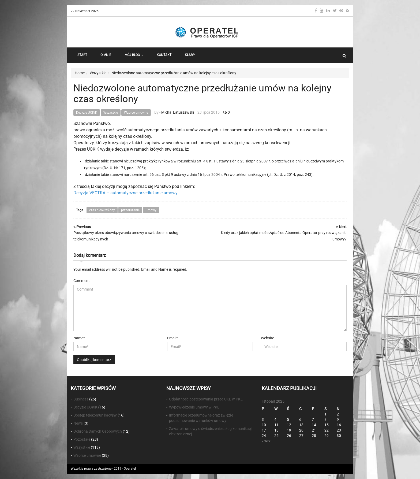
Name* (79, 338)
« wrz (266, 441)
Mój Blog (134, 55)
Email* (172, 338)
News (78, 423)
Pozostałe (81, 439)
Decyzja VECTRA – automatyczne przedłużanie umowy (125, 192)
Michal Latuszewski (177, 112)
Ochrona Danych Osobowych (97, 431)
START (82, 55)
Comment (81, 281)
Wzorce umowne (136, 112)
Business (80, 399)
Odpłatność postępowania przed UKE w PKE (206, 399)
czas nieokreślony (102, 210)
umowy (151, 210)
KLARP (190, 55)
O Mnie (105, 55)
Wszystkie (110, 112)
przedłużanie (130, 210)
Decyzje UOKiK (86, 112)
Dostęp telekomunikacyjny (95, 415)
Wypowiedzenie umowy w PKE (194, 407)
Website (267, 338)
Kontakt (164, 55)
